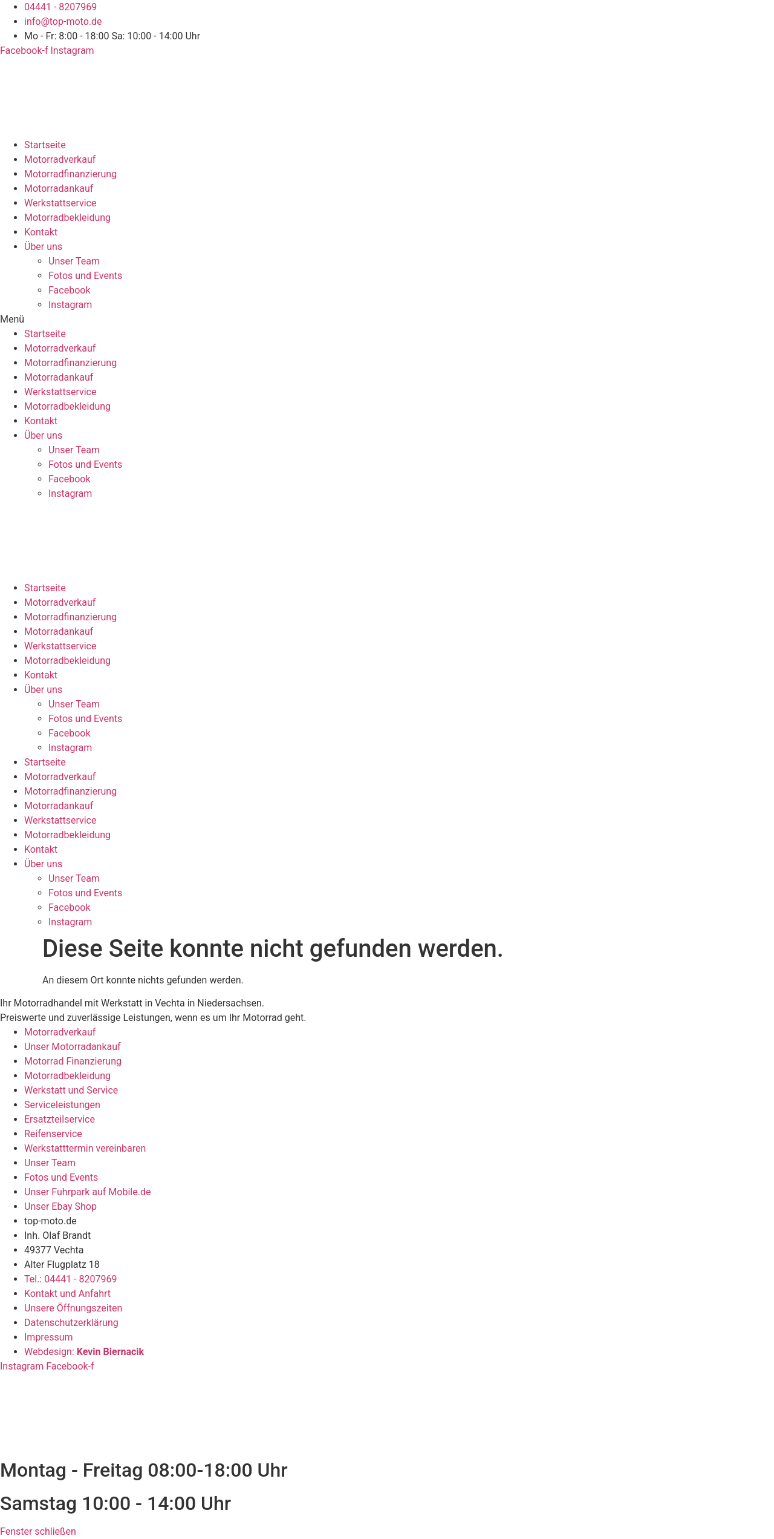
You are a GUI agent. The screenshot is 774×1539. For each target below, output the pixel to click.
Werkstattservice (60, 203)
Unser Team (74, 261)
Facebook (69, 290)
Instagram (70, 304)
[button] (387, 319)
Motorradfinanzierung (70, 174)
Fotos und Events (85, 275)
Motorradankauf (58, 188)
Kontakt (40, 232)
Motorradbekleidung (67, 217)
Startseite (45, 145)
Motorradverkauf (60, 159)
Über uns (43, 246)
